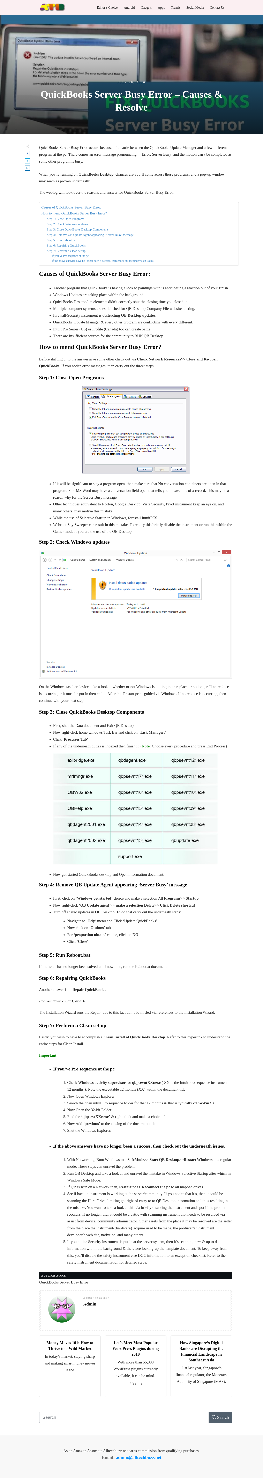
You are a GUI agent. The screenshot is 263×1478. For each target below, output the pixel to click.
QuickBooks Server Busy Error (63, 1282)
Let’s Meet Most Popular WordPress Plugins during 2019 (135, 1348)
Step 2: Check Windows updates (67, 224)
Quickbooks (53, 1275)
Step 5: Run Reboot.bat (61, 240)
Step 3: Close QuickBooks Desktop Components (78, 229)
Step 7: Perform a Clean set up (66, 251)
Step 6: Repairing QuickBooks (66, 245)
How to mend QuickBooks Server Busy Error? (74, 213)
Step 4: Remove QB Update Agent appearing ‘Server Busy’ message (90, 234)
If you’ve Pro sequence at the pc (70, 255)
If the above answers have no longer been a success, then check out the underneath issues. (103, 260)
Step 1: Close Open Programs (65, 218)
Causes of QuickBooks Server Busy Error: (71, 207)
